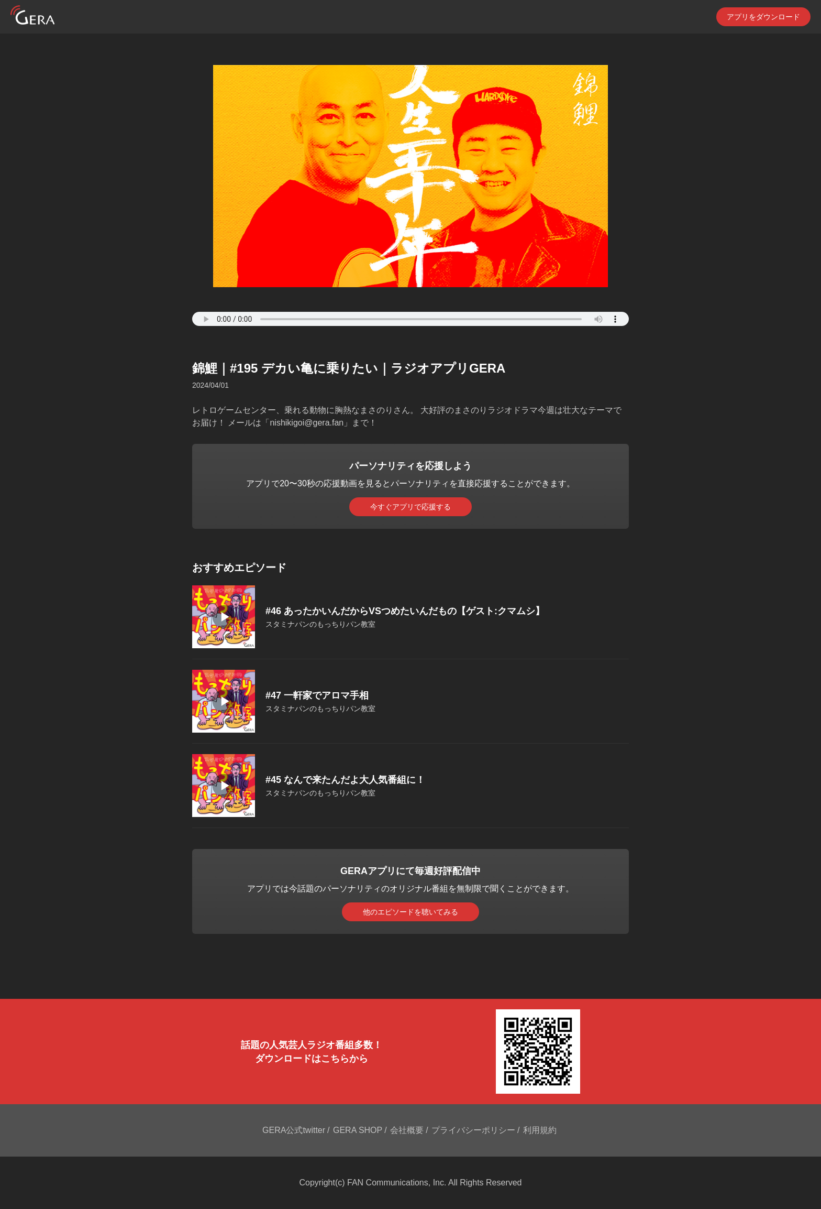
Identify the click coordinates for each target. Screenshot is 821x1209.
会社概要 (407, 1130)
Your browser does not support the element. (410, 319)
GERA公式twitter (293, 1130)
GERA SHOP (357, 1130)
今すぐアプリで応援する (410, 507)
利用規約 (540, 1130)
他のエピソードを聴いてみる (410, 912)
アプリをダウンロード (763, 17)
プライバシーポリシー (473, 1130)
